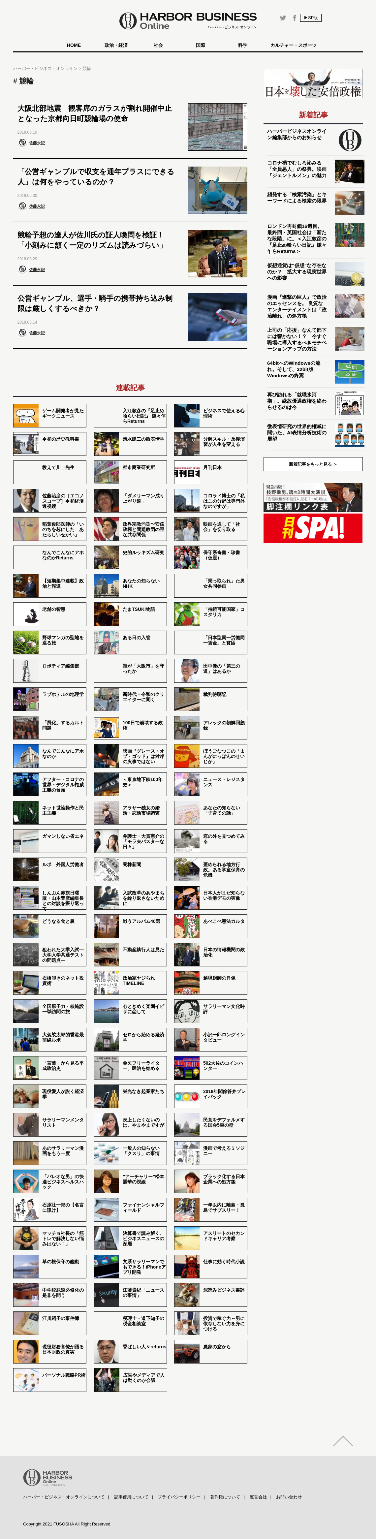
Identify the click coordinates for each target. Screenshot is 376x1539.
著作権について (225, 1496)
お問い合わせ (289, 1496)
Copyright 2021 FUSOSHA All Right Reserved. (67, 1524)
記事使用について (131, 1496)
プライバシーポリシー (179, 1496)
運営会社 (258, 1496)
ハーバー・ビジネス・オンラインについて (64, 1496)
